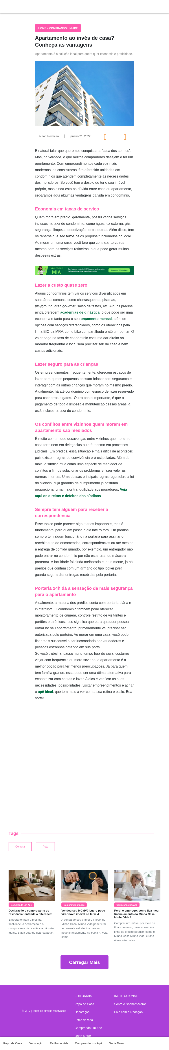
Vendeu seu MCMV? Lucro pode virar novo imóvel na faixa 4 (83, 912)
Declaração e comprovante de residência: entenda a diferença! (30, 912)
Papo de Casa (12, 1043)
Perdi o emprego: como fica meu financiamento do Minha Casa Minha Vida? (136, 914)
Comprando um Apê (88, 1043)
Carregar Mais (84, 962)
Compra (20, 846)
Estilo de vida (59, 1043)
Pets (45, 846)
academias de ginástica (80, 312)
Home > (43, 28)
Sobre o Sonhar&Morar (130, 1004)
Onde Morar (117, 1043)
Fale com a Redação (128, 1012)
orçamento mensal (96, 319)
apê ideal (45, 692)
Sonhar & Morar (24, 5)
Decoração (36, 1043)
